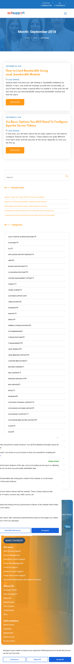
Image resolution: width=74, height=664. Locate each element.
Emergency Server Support (14, 559)
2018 (35, 38)
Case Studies (8, 606)
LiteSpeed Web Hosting (16, 361)
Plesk (10, 426)
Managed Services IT (16, 379)
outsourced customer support (20, 408)
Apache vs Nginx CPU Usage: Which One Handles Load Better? (25, 197)
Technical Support (10, 567)
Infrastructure (8, 602)
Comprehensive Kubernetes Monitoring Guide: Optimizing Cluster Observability (30, 215)
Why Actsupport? (10, 594)
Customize (14, 659)
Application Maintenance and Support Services (22, 579)
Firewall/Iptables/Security (18, 325)
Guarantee (7, 629)
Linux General (13, 349)
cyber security (13, 302)
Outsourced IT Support (17, 414)
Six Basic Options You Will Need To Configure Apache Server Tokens (37, 135)
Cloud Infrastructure (16, 272)
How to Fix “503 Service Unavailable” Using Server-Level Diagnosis (26, 202)
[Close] (57, 437)
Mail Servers (13, 373)
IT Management (14, 343)
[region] (37, 655)
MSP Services (13, 384)
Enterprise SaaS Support (13, 571)
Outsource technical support (19, 402)
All (9, 248)
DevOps (11, 313)
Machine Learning (15, 367)
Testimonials (8, 610)
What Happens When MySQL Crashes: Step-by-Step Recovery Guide (26, 206)
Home (27, 38)
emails (10, 319)
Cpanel (11, 284)
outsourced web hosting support (21, 420)
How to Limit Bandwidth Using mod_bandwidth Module (27, 72)
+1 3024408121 (59, 5)
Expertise (7, 598)
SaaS (10, 432)
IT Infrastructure (15, 337)
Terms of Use (8, 637)
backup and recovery (16, 266)
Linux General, (13, 79)
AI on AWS (12, 243)
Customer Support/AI (16, 296)
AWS (9, 260)
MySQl (10, 390)
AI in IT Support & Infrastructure (21, 237)
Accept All (60, 659)
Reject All (37, 659)
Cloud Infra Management (13, 563)
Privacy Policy (9, 641)
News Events (8, 625)
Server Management (11, 555)
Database (11, 308)
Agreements (8, 633)
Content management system (19, 278)
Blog (5, 614)
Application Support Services (19, 254)
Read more (15, 102)
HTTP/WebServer (14, 331)
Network (11, 396)
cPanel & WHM (13, 290)
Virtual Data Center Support (14, 575)
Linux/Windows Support (17, 355)
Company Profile (10, 590)
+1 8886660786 (46, 5)
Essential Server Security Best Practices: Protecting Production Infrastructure (29, 211)
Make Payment (14, 540)
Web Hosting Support (12, 551)
